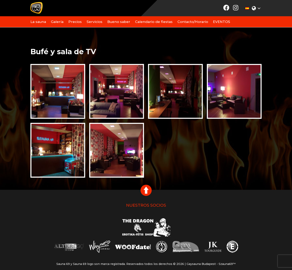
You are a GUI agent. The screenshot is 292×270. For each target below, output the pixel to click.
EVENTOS (221, 22)
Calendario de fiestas (154, 22)
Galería (57, 22)
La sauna (38, 22)
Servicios (94, 22)
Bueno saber (118, 22)
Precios (75, 22)
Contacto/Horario (192, 22)
